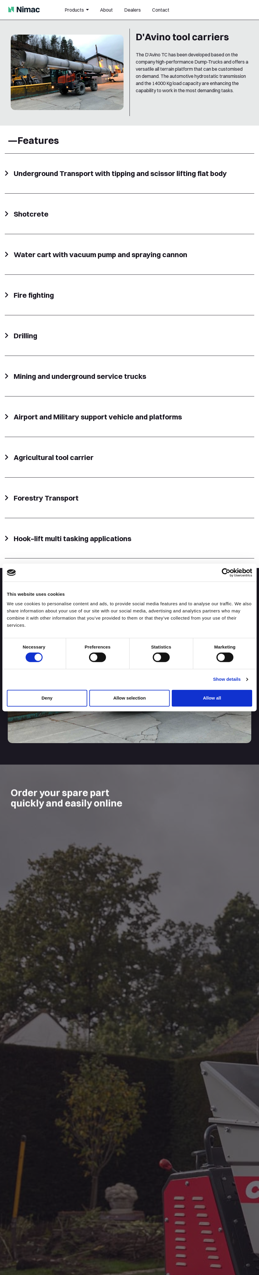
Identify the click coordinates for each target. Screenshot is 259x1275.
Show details (227, 679)
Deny (46, 697)
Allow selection (129, 697)
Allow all (212, 697)
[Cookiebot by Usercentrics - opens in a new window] (226, 572)
